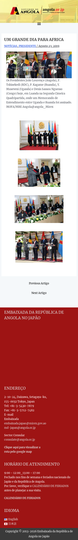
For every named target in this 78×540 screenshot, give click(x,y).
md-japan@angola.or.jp (20, 427)
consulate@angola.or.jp (19, 439)
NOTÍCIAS (10, 46)
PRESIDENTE (27, 46)
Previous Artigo (39, 283)
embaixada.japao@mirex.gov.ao (25, 423)
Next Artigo (39, 293)
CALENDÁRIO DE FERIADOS (50, 486)
